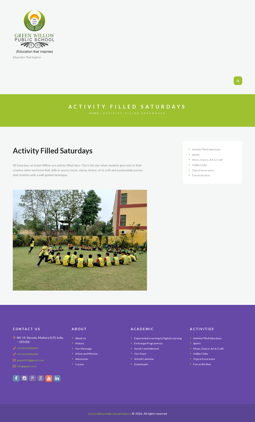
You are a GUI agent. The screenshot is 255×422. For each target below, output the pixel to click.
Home (94, 113)
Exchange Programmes (148, 348)
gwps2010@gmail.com (31, 360)
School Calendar (144, 363)
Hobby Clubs (200, 165)
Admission (82, 359)
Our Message (83, 348)
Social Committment (147, 353)
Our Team (140, 358)
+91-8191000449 (29, 354)
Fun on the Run (201, 175)
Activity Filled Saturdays (207, 149)
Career (79, 364)
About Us (81, 338)
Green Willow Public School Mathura (109, 413)
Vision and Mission (87, 353)
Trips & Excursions (204, 170)
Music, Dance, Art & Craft (208, 159)
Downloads (141, 369)
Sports (196, 154)
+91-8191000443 (29, 348)
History (80, 343)
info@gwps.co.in (27, 366)
